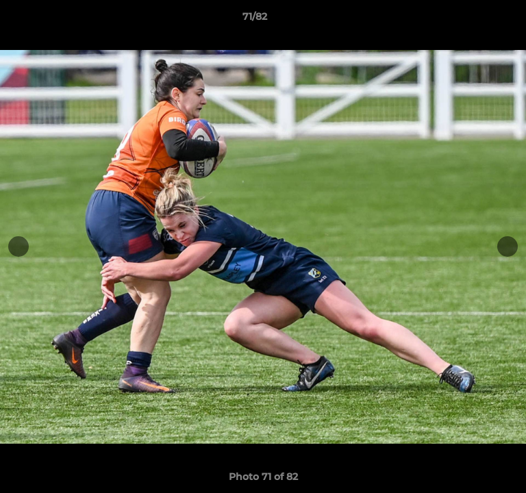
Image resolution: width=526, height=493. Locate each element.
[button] (476, 20)
